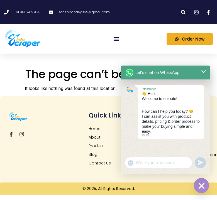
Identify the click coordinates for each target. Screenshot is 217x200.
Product (96, 146)
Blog (93, 154)
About (95, 137)
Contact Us (100, 163)
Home (95, 128)
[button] (183, 12)
